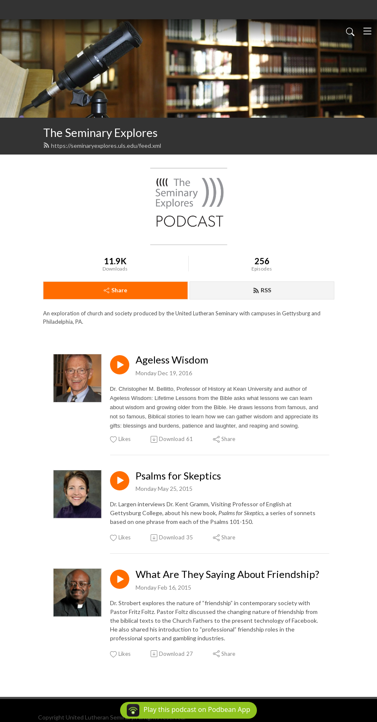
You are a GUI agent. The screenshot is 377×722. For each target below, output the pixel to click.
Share (115, 290)
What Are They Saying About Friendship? (227, 574)
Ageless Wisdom (172, 360)
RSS (262, 290)
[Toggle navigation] (367, 31)
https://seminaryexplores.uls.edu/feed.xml (102, 145)
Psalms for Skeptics (178, 476)
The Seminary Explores (100, 132)
